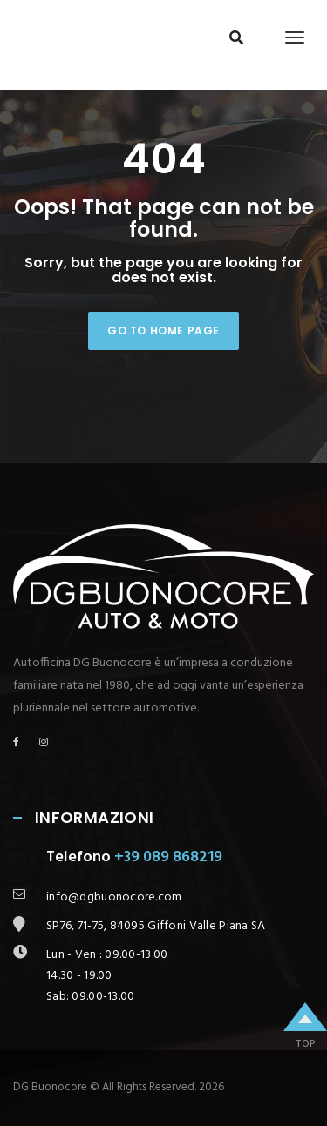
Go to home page (163, 330)
